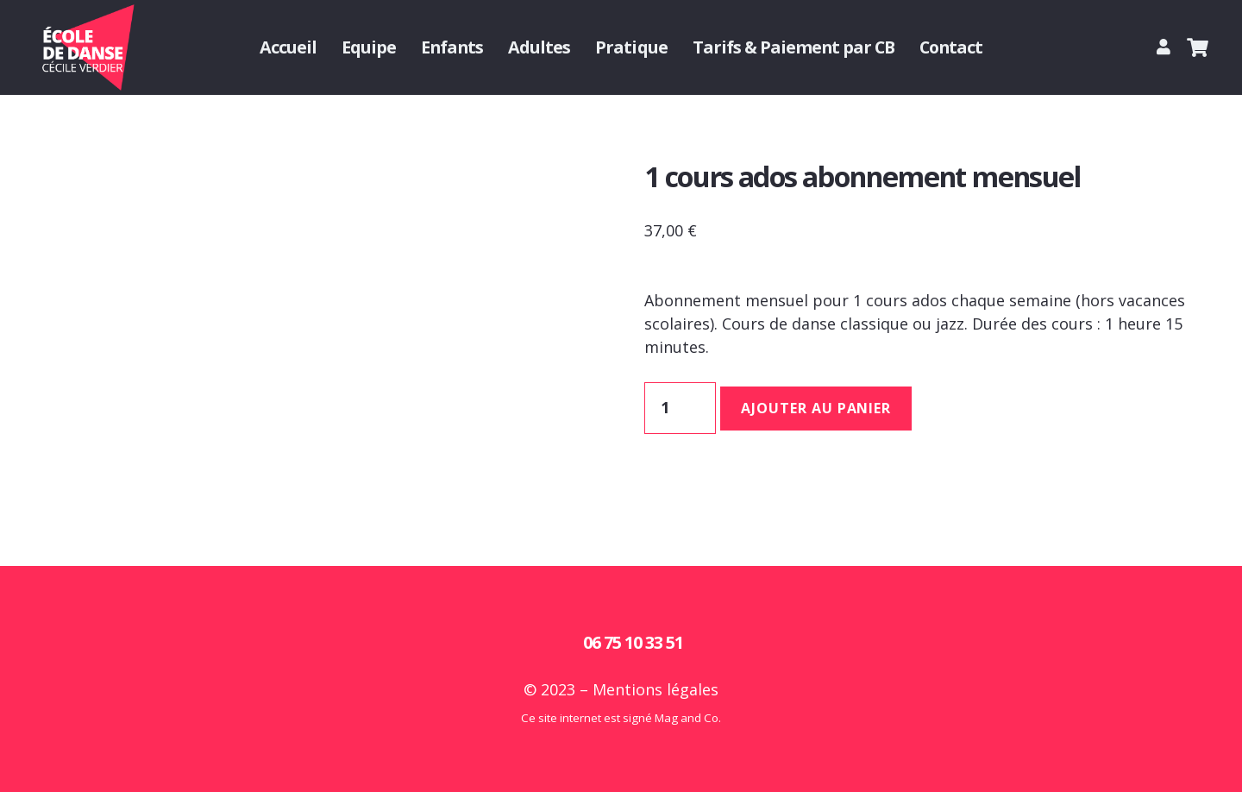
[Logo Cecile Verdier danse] (86, 47)
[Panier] (1198, 47)
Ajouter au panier (816, 408)
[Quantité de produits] (680, 408)
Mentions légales (655, 689)
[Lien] (1166, 46)
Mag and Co (686, 718)
